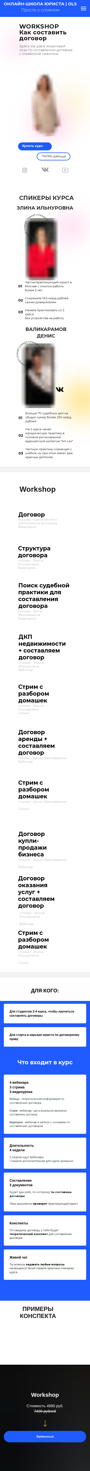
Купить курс (32, 146)
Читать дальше (54, 156)
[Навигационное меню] (83, 8)
